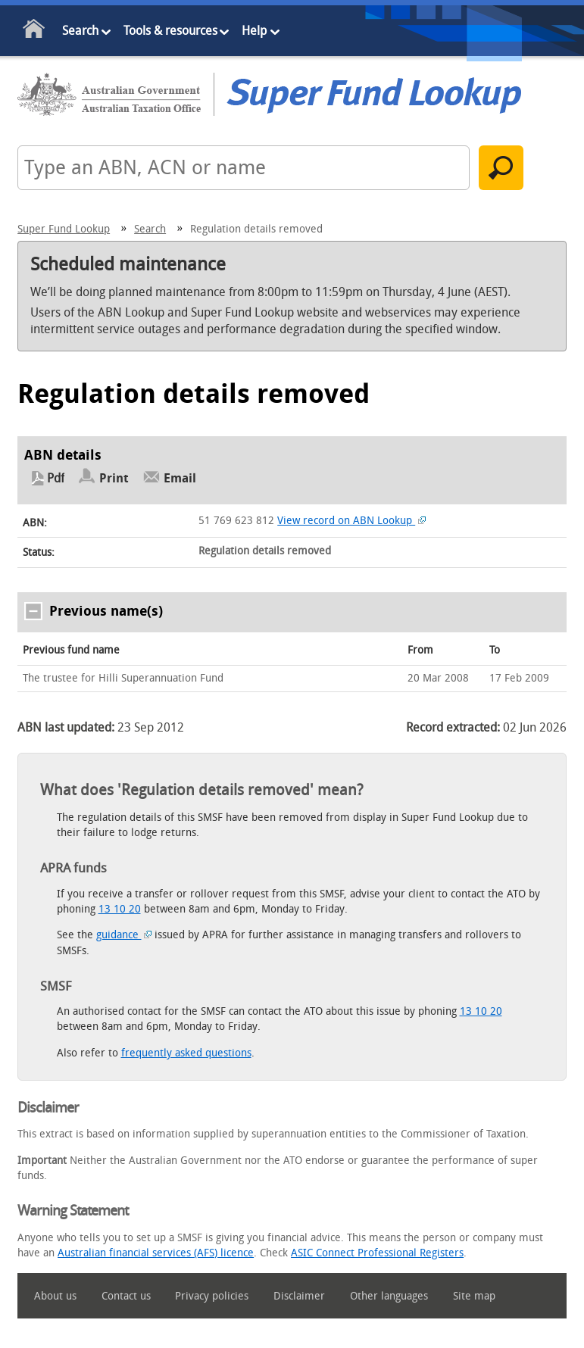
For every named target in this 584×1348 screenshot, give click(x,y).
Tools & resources (170, 30)
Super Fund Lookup (63, 229)
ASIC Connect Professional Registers (377, 1253)
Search (80, 30)
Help (254, 30)
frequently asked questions (186, 1053)
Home (34, 31)
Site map (474, 1296)
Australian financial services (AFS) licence (156, 1253)
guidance (124, 934)
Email (180, 478)
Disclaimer (299, 1296)
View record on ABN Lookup (351, 520)
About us (55, 1296)
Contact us (126, 1296)
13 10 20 (119, 909)
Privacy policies (211, 1296)
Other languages (389, 1296)
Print (114, 478)
